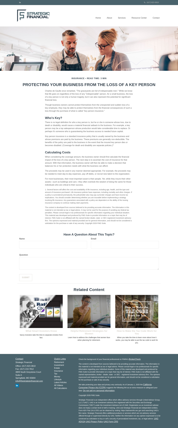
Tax (55, 374)
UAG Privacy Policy (94, 422)
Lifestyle (58, 379)
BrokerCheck (135, 359)
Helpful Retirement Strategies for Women (89, 332)
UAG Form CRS (111, 422)
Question (23, 255)
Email (93, 239)
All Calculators (60, 388)
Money (57, 377)
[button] (108, 15)
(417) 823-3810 (151, 2)
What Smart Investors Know (41, 331)
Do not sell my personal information (99, 391)
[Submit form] (25, 277)
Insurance (58, 371)
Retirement (59, 362)
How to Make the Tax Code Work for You (137, 332)
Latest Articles (60, 382)
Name (22, 239)
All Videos (58, 385)
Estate (57, 368)
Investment (59, 365)
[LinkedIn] (20, 2)
